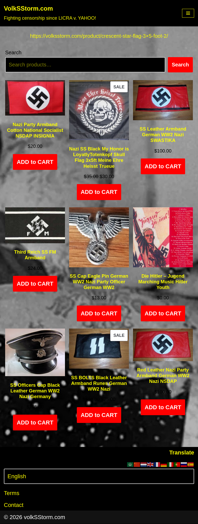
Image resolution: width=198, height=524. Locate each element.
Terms (11, 493)
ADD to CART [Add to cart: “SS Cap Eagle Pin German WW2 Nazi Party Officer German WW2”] (99, 314)
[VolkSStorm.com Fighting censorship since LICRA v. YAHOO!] (50, 13)
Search (13, 53)
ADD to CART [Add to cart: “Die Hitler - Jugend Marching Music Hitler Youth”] (163, 314)
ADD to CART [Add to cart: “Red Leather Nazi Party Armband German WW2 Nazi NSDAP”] (163, 408)
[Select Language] (99, 476)
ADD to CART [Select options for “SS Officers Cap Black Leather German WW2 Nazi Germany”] (35, 423)
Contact (13, 505)
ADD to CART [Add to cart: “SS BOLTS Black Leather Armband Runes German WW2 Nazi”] (99, 415)
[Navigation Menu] (188, 13)
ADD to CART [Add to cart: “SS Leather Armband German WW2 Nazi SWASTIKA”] (163, 167)
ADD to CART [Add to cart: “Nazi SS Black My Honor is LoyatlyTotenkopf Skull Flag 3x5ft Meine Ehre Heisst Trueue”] (99, 192)
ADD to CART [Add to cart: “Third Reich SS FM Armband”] (35, 284)
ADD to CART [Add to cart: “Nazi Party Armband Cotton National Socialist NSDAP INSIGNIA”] (35, 162)
